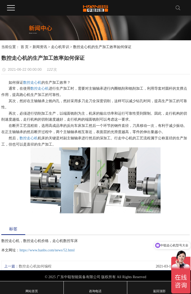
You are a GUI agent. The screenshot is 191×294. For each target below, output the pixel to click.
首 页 (25, 47)
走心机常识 (60, 47)
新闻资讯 (40, 47)
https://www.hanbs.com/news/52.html (47, 250)
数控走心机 (32, 82)
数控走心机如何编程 (35, 266)
